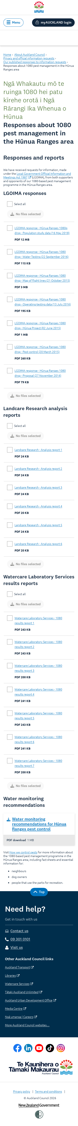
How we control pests (23, 852)
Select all (20, 204)
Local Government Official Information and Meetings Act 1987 (37, 175)
